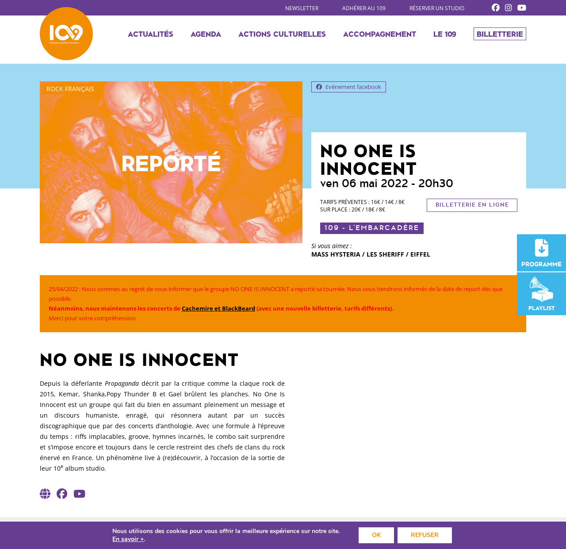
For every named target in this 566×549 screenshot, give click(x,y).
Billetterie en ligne (472, 205)
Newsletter (301, 8)
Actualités (150, 33)
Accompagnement (379, 33)
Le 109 (444, 33)
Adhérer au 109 (364, 8)
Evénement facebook (348, 87)
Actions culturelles (282, 33)
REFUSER (425, 535)
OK (376, 535)
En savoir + (128, 539)
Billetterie (500, 33)
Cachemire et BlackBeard (218, 308)
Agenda (206, 33)
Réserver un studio (436, 8)
